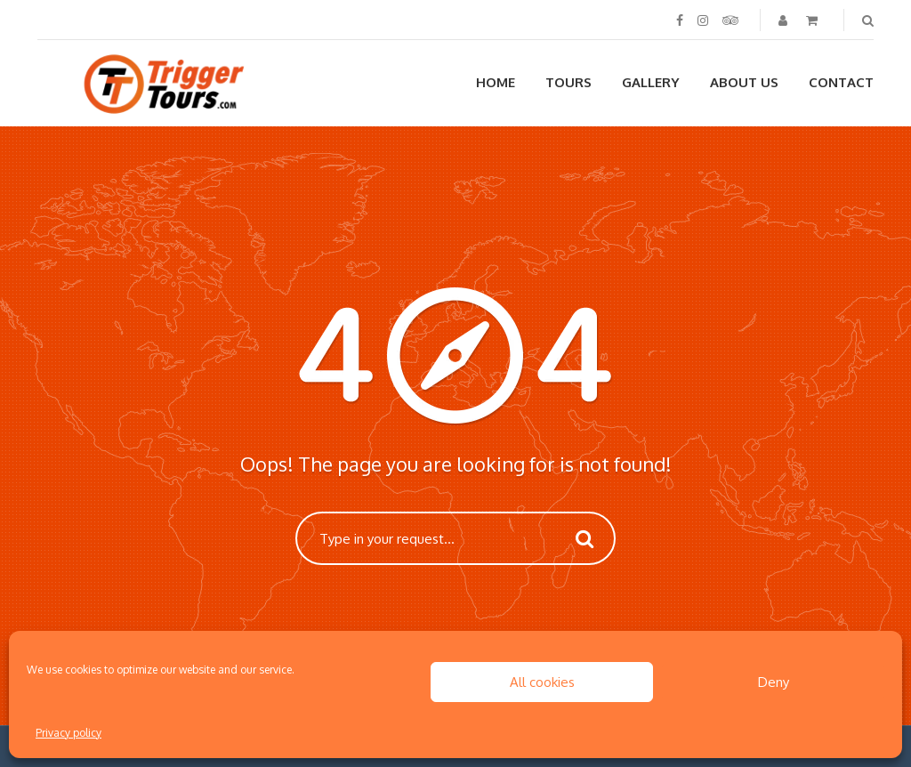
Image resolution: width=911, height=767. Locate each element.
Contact (841, 82)
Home (495, 82)
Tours (568, 82)
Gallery (651, 82)
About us (744, 82)
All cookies (542, 682)
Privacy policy (68, 732)
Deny (773, 682)
